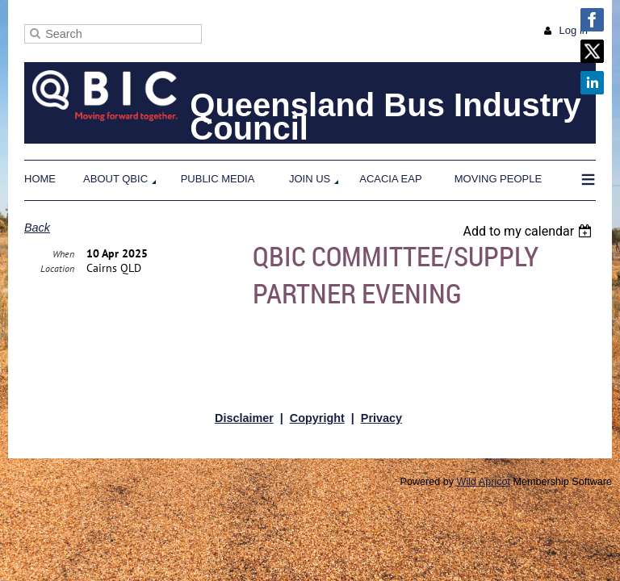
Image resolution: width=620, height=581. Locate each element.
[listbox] (529, 231)
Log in (573, 30)
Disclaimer (244, 418)
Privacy (381, 418)
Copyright (317, 418)
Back (37, 227)
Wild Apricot (484, 481)
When (63, 292)
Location (57, 306)
